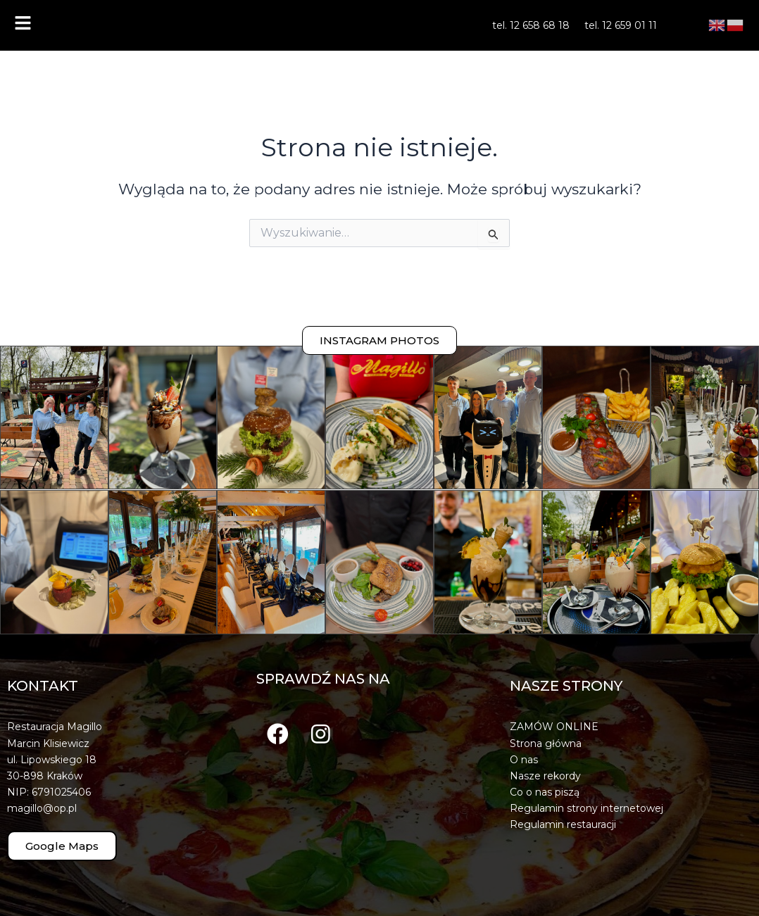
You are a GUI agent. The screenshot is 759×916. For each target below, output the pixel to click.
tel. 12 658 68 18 (531, 25)
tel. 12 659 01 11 (620, 25)
